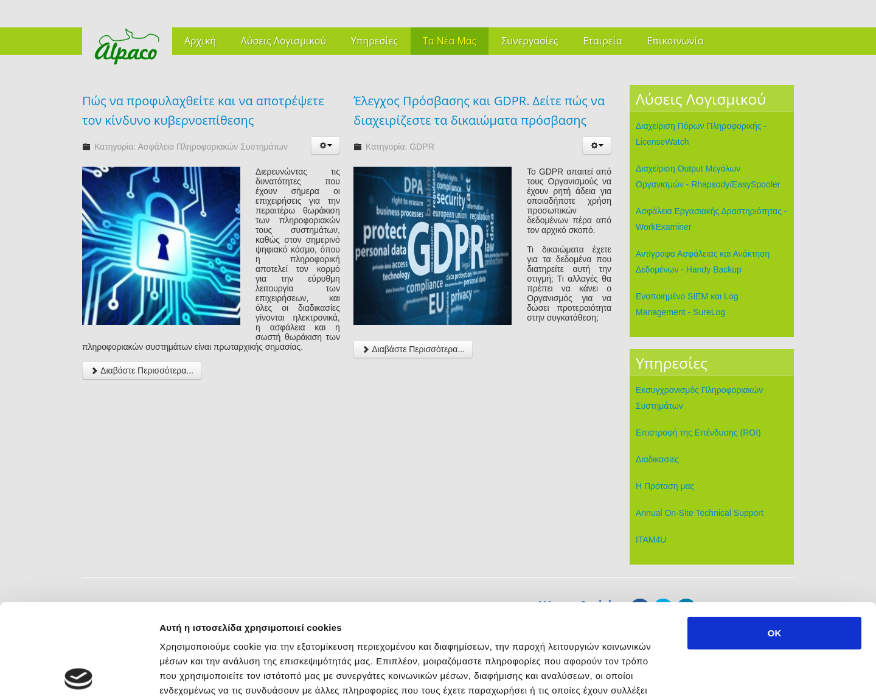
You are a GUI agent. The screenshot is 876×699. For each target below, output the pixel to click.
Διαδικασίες (657, 459)
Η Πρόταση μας (665, 486)
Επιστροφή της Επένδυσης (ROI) (698, 432)
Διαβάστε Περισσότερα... (141, 370)
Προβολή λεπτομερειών (722, 675)
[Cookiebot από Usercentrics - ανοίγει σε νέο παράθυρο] (79, 675)
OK (775, 539)
